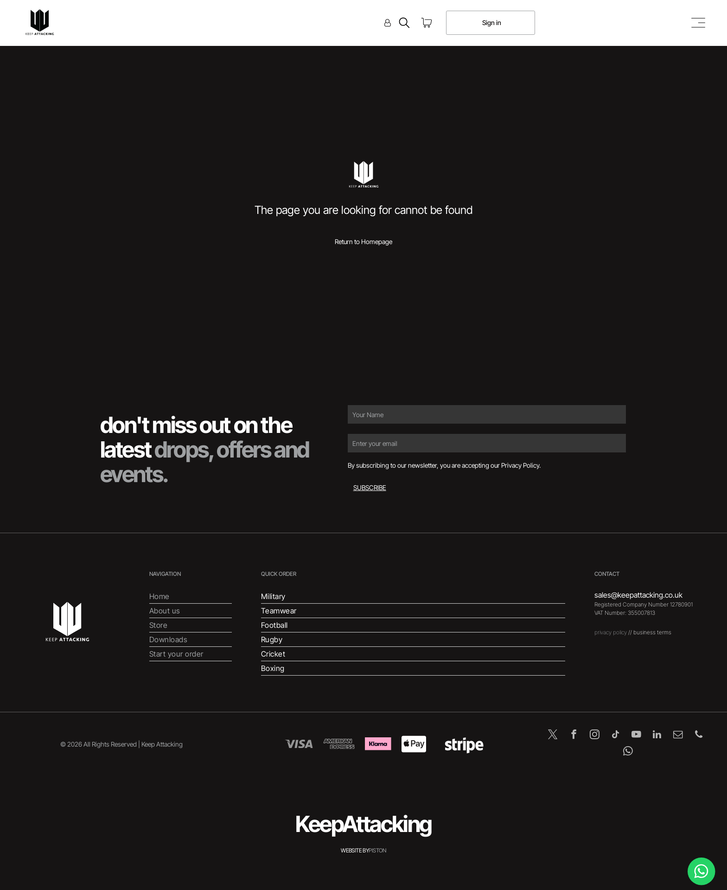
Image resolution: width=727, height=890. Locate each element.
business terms (652, 632)
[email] (678, 735)
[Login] (387, 22)
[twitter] (553, 735)
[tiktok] (615, 735)
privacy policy (610, 632)
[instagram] (594, 735)
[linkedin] (657, 735)
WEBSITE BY (355, 850)
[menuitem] (190, 596)
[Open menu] (698, 23)
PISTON (377, 850)
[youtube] (636, 735)
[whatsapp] (628, 752)
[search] (404, 23)
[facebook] (574, 735)
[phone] (699, 735)
